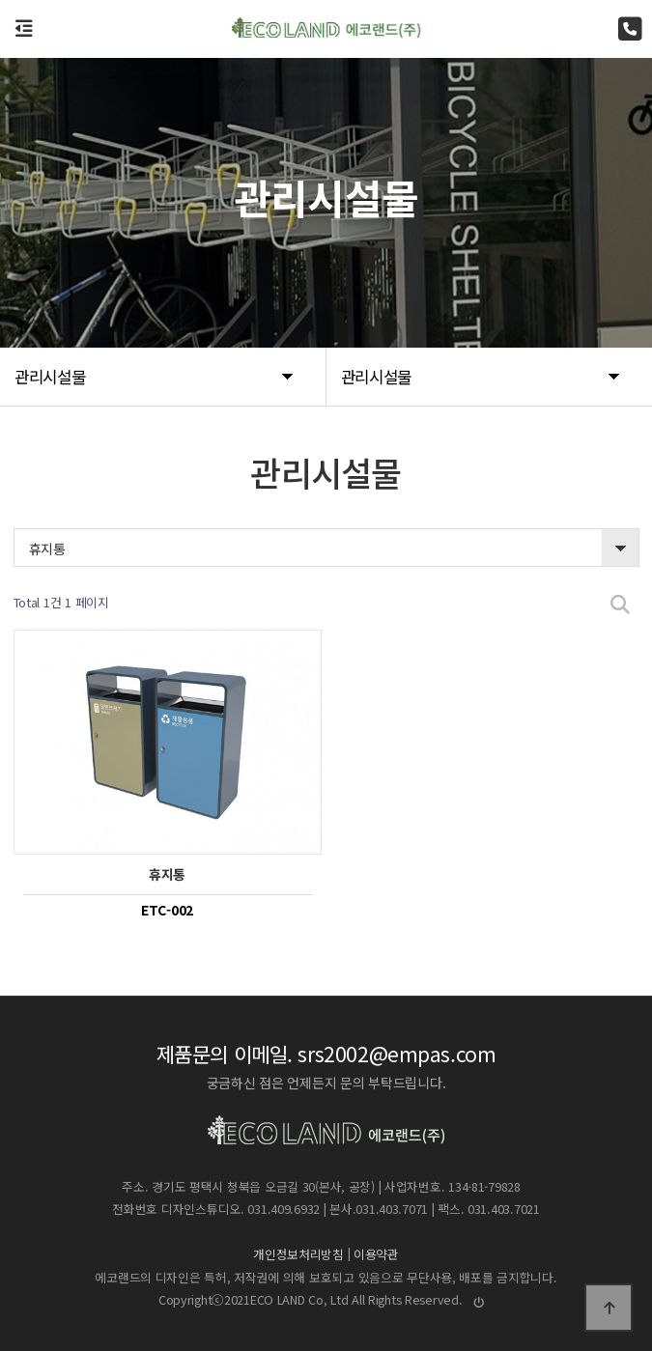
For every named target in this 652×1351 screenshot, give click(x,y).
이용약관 (376, 1255)
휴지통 (47, 548)
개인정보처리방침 (298, 1255)
